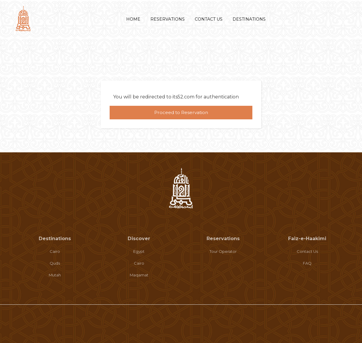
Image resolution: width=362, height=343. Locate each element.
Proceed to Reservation (181, 112)
